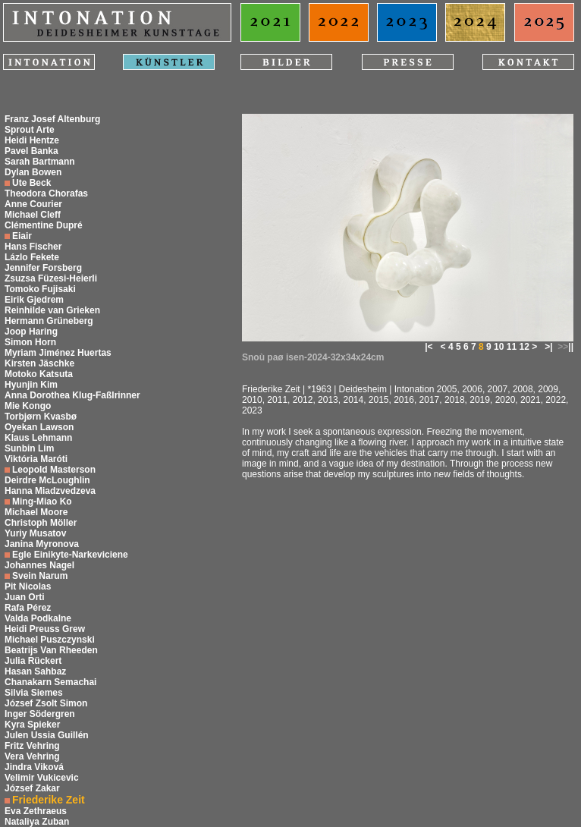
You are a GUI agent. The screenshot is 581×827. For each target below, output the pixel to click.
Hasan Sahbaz (35, 671)
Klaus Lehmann (38, 437)
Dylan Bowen (33, 172)
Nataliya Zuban (37, 821)
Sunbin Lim (29, 448)
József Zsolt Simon (46, 703)
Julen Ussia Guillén (47, 735)
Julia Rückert (33, 661)
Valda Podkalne (38, 618)
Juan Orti (25, 597)
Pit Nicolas (28, 586)
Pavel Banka (31, 151)
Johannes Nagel (39, 565)
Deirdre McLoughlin (47, 480)
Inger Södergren (40, 714)
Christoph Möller (41, 522)
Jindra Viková (34, 767)
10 (499, 346)
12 (524, 346)
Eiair (22, 236)
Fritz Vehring (32, 746)
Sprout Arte (30, 129)
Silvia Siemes (34, 692)
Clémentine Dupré (44, 225)
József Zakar (32, 788)
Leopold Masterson (54, 469)
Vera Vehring (32, 756)
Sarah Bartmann (40, 161)
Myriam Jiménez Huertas (58, 352)
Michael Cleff (33, 214)
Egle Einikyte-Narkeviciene (70, 554)
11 (512, 346)
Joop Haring (31, 331)
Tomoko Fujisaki (40, 289)
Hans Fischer (33, 246)
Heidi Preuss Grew (45, 629)
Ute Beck (31, 183)
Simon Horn (30, 342)
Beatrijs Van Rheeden (51, 650)
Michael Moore (36, 512)
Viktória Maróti (36, 459)
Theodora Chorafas (46, 193)
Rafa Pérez (28, 607)
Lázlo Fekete (32, 257)
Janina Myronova (42, 544)
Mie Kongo (28, 406)
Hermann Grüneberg (49, 321)
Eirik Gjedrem (34, 299)
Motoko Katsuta (39, 374)
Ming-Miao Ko (42, 501)
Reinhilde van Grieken (52, 310)
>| (548, 346)
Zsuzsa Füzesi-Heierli (51, 278)
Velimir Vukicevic (42, 777)
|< (428, 346)
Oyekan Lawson (39, 427)
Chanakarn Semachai (50, 682)
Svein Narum (40, 576)
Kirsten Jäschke (39, 363)
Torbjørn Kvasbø (41, 416)
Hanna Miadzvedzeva (50, 491)
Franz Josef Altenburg (52, 119)
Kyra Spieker (32, 724)
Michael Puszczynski (50, 639)
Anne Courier (33, 204)
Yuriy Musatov (35, 533)
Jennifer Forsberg (43, 268)
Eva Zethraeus (36, 811)
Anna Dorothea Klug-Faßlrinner (72, 395)
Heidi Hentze (32, 140)
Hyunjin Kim (31, 384)
